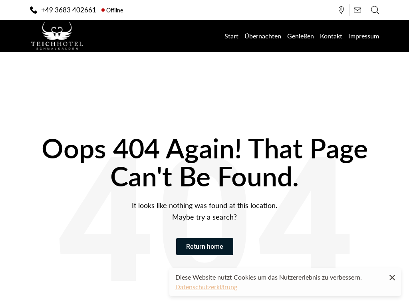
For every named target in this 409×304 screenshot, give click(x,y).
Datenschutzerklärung (206, 286)
